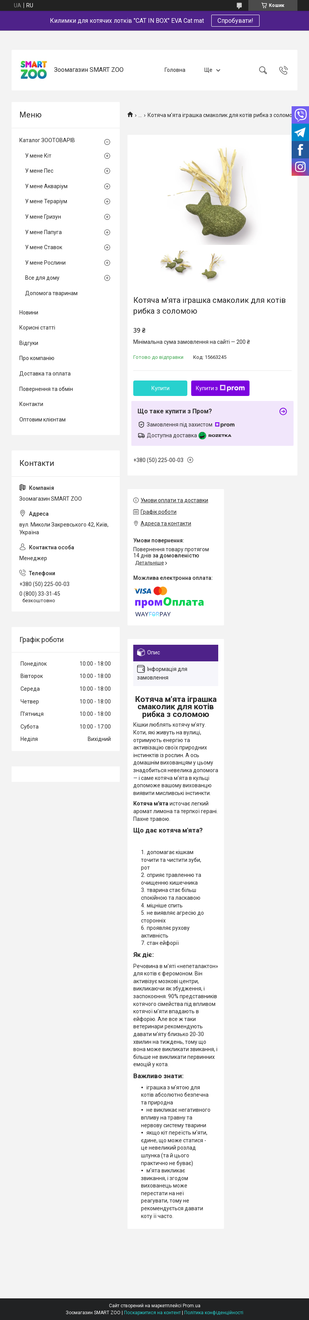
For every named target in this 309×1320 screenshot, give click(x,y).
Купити (160, 388)
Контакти (31, 404)
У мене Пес (39, 171)
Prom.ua (191, 1305)
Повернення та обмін (46, 389)
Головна (175, 70)
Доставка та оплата (45, 373)
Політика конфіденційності (213, 1312)
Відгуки (28, 343)
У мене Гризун (43, 217)
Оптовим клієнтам (42, 419)
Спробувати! (235, 20)
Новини (28, 312)
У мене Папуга (43, 232)
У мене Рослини (45, 263)
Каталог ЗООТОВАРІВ (47, 140)
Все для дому (42, 278)
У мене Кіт (38, 156)
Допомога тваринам (51, 293)
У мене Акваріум (46, 186)
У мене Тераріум (46, 201)
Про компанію (36, 358)
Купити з (220, 388)
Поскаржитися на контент (152, 1312)
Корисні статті (37, 327)
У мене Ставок (43, 247)
